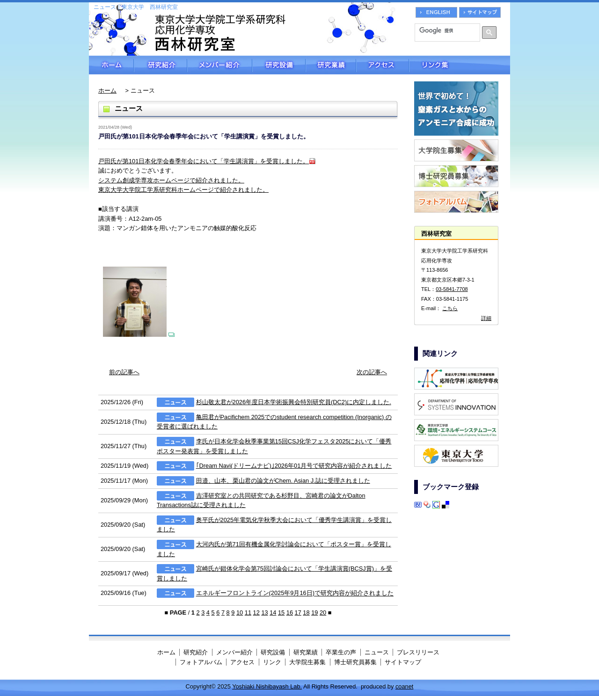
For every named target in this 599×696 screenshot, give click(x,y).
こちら (450, 308)
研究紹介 (160, 65)
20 (323, 612)
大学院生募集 (307, 662)
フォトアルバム (201, 662)
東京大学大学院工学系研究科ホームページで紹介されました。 (183, 189)
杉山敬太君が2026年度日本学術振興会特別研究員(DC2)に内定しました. (293, 402)
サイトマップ (403, 662)
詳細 (486, 318)
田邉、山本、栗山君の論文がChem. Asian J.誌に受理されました (283, 480)
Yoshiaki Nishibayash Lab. (267, 686)
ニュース (377, 652)
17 (298, 612)
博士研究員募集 (355, 662)
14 (273, 612)
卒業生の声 (341, 652)
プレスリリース (418, 652)
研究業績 (331, 65)
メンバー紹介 (219, 65)
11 (248, 612)
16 (289, 612)
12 (256, 612)
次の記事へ (372, 372)
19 (314, 612)
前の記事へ (124, 372)
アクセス (382, 65)
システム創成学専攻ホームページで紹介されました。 (171, 180)
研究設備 (279, 65)
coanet (404, 686)
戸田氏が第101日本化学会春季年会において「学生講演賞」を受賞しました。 (203, 161)
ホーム (111, 65)
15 (281, 612)
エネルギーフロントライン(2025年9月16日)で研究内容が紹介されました (295, 593)
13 (264, 612)
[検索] (444, 30)
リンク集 (459, 65)
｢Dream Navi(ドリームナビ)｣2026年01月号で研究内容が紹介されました (294, 465)
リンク (272, 662)
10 (239, 612)
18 (306, 612)
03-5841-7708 (452, 289)
